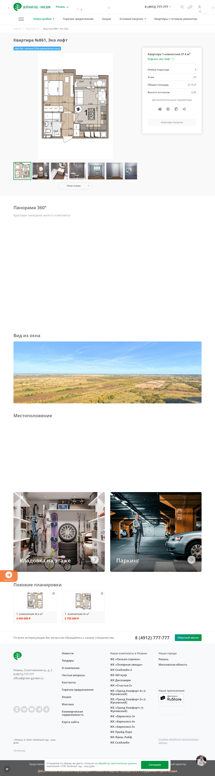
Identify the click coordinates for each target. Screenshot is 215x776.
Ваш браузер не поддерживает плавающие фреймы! (107, 372)
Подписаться (8, 576)
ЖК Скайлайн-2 (121, 670)
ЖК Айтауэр (118, 675)
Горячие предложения (78, 19)
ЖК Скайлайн (120, 742)
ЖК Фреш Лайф (121, 737)
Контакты (69, 682)
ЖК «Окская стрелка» (125, 659)
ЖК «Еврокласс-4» (122, 721)
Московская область (173, 664)
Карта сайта (70, 722)
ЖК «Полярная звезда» (126, 664)
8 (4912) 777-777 (156, 7)
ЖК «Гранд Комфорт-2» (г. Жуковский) (128, 700)
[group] (75, 106)
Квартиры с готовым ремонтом (175, 19)
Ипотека (68, 704)
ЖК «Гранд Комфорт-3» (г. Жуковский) (128, 692)
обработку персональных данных (117, 763)
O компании (71, 668)
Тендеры (68, 660)
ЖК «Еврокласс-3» (122, 716)
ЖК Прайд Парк (121, 732)
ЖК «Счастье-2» (121, 685)
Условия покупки (131, 19)
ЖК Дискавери (120, 680)
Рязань (163, 659)
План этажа (73, 185)
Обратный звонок (188, 637)
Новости (68, 653)
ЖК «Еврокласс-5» (122, 727)
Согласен (155, 765)
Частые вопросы (73, 675)
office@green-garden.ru (28, 678)
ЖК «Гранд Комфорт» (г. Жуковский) (127, 709)
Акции (106, 19)
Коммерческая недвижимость (73, 713)
